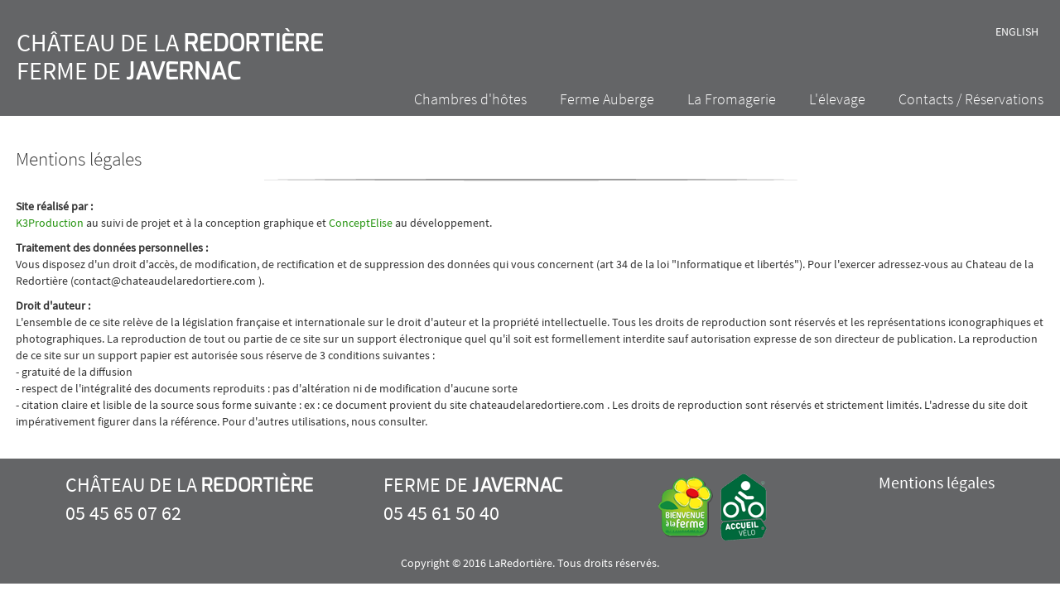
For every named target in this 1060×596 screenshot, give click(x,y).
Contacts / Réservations (971, 98)
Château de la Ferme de (170, 56)
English (1016, 31)
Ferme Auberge (607, 98)
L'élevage (837, 98)
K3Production (50, 222)
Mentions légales (937, 482)
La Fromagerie (731, 98)
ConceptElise (361, 222)
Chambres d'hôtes (470, 98)
